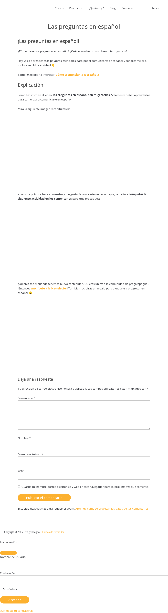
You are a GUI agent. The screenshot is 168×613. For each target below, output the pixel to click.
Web (21, 470)
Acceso (155, 8)
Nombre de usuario (13, 557)
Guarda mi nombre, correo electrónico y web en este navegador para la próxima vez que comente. (84, 487)
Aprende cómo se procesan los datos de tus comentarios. (112, 508)
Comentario (26, 398)
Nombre (24, 438)
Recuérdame (9, 589)
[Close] (8, 553)
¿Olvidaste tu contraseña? (16, 611)
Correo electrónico (30, 454)
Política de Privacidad (53, 532)
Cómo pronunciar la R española (77, 75)
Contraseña (7, 573)
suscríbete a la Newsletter (49, 288)
